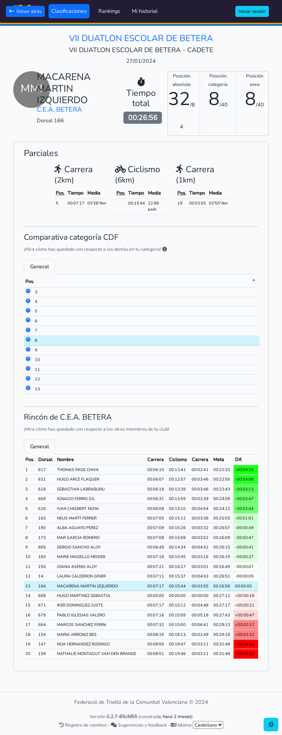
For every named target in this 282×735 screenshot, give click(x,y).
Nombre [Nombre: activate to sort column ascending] (77, 281)
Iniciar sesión (252, 11)
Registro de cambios (83, 725)
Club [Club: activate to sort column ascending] (141, 281)
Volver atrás (25, 11)
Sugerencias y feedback (139, 725)
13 (37, 389)
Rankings (109, 11)
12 (37, 379)
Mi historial (145, 11)
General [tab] (39, 266)
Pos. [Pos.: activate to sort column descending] (29, 281)
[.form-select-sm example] (208, 725)
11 (37, 369)
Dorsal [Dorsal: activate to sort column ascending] (51, 281)
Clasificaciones (69, 11)
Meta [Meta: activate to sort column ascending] (245, 281)
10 (37, 359)
